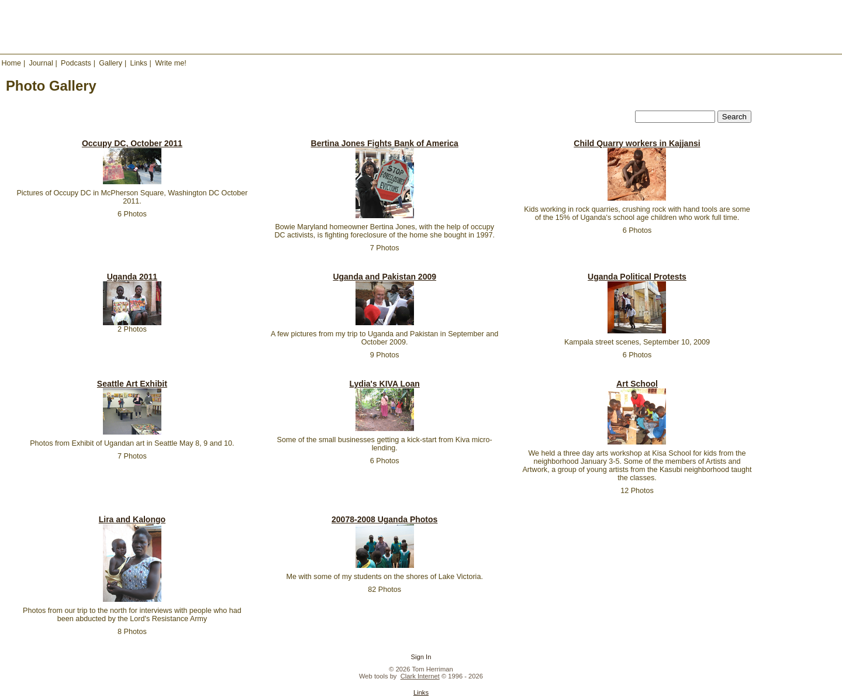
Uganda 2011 (132, 276)
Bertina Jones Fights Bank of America (384, 143)
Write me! (171, 63)
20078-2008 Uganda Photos (384, 519)
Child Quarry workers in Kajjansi (637, 143)
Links (138, 63)
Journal (41, 63)
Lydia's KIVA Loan (385, 383)
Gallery (110, 63)
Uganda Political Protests (637, 276)
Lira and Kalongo (132, 519)
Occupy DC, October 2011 (132, 143)
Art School (637, 383)
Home (12, 63)
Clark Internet (420, 676)
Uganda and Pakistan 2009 (384, 276)
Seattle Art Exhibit (132, 383)
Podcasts (76, 63)
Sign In (421, 656)
